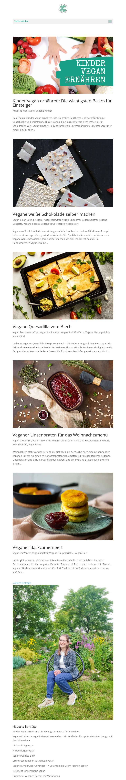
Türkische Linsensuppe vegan (29, 770)
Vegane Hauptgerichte (97, 332)
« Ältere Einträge (22, 583)
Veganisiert (72, 223)
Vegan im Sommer (50, 332)
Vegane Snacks (31, 223)
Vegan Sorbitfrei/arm (72, 332)
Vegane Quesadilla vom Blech (42, 327)
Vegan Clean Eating (23, 219)
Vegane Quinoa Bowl (24, 755)
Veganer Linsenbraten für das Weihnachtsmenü (60, 435)
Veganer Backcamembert (38, 547)
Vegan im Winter (41, 440)
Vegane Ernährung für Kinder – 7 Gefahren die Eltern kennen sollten (50, 765)
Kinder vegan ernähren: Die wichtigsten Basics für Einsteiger (62, 103)
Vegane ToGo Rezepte (53, 223)
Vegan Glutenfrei (71, 219)
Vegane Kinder (44, 110)
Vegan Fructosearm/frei (48, 219)
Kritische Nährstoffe (24, 110)
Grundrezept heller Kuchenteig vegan (33, 760)
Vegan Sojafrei (90, 219)
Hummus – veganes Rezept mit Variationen (36, 776)
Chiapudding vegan (23, 745)
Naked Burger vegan (24, 750)
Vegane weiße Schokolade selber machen (54, 214)
